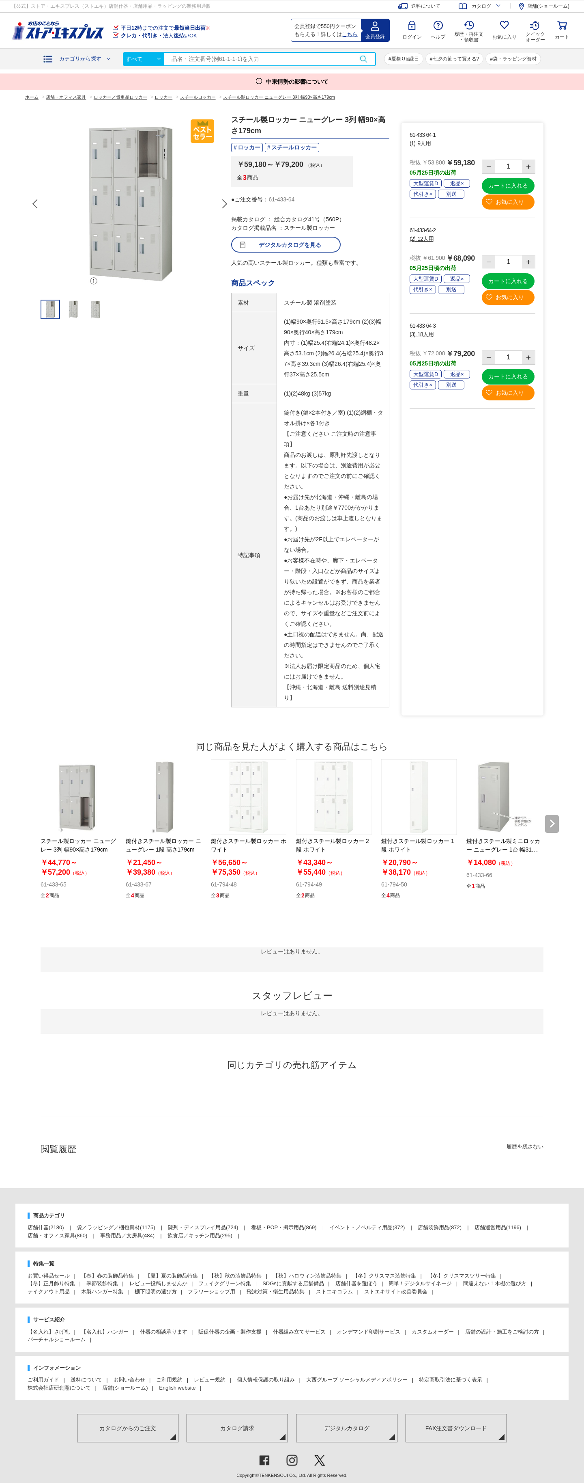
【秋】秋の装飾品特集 (235, 1276)
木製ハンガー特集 (102, 1291)
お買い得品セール (49, 1276)
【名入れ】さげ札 (49, 1332)
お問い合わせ (129, 1380)
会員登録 (375, 36)
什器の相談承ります (163, 1332)
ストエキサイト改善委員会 (395, 1291)
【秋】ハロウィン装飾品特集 (307, 1276)
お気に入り (504, 37)
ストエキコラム (334, 1291)
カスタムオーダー (433, 1332)
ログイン (412, 37)
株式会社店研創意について (59, 1388)
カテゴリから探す (80, 59)
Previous (36, 204)
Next (224, 204)
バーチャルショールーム (57, 1339)
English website (177, 1388)
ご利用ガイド (43, 1380)
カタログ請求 (237, 1428)
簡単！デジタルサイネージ (420, 1283)
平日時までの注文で (165, 28)
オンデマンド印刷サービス (368, 1332)
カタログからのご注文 (127, 1428)
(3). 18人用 (421, 334)
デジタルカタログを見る (290, 245)
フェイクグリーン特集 (224, 1283)
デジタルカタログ (346, 1428)
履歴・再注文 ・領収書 (468, 37)
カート (562, 37)
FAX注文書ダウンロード (456, 1428)
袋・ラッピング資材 (515, 59)
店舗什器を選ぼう (356, 1283)
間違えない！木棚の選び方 (494, 1283)
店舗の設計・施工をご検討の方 (502, 1332)
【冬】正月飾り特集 (51, 1283)
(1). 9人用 (420, 143)
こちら (350, 34)
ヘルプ (438, 37)
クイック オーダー (535, 31)
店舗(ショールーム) (125, 1388)
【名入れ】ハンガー (105, 1332)
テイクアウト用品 (49, 1291)
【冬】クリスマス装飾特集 (384, 1276)
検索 (363, 59)
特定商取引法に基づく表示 (450, 1380)
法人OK (159, 35)
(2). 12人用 (421, 239)
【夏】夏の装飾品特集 (171, 1276)
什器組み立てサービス (299, 1332)
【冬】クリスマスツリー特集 (461, 1276)
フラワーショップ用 (211, 1291)
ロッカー (249, 147)
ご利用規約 (169, 1380)
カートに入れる (508, 185)
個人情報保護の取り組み (266, 1380)
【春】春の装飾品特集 (107, 1276)
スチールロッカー (294, 147)
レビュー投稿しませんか (158, 1283)
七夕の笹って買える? (456, 59)
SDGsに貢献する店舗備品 (293, 1283)
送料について (86, 1380)
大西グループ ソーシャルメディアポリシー (357, 1380)
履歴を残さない (525, 1147)
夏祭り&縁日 (405, 59)
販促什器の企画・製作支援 (230, 1332)
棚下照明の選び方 (156, 1291)
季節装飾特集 (102, 1283)
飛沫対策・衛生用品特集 (276, 1291)
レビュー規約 (209, 1380)
